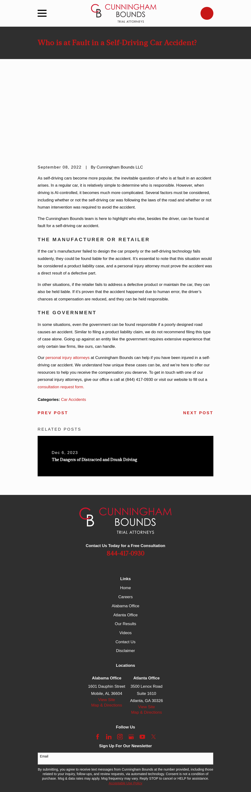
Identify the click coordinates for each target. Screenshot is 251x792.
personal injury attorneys (67, 284)
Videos (125, 559)
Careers (125, 523)
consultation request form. (61, 313)
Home (125, 514)
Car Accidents (73, 326)
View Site (106, 626)
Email (44, 683)
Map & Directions (106, 631)
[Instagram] (120, 663)
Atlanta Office (125, 541)
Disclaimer (125, 577)
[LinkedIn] (109, 663)
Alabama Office (125, 532)
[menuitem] (44, 782)
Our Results (125, 550)
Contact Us (125, 568)
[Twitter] (153, 663)
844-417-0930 (125, 480)
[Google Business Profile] (131, 663)
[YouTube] (142, 663)
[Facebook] (97, 663)
